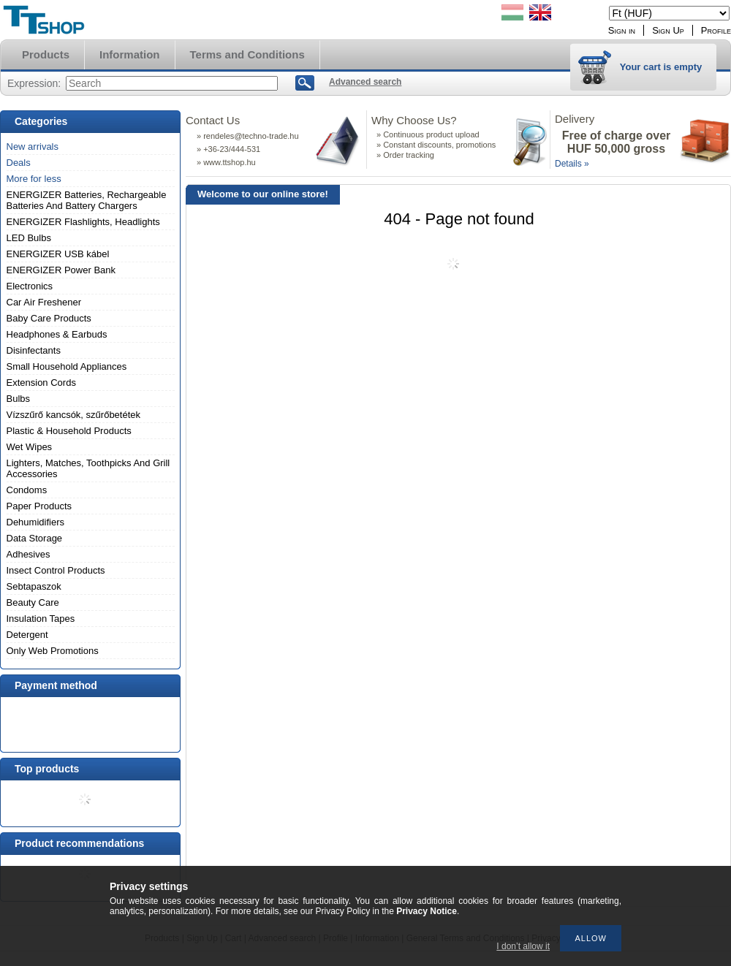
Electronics (30, 286)
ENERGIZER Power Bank (61, 270)
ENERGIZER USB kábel (58, 253)
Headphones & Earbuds (57, 334)
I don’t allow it (523, 946)
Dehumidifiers (35, 522)
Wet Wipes (30, 446)
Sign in (621, 30)
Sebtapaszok (34, 586)
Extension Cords (41, 382)
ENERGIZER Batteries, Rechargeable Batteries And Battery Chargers (87, 200)
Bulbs (19, 398)
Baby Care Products (49, 318)
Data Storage (35, 538)
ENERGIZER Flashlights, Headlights (83, 221)
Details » (572, 164)
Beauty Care (33, 602)
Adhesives (28, 554)
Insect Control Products (56, 570)
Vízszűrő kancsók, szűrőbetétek (74, 414)
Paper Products (39, 506)
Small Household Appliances (67, 366)
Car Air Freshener (44, 302)
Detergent (27, 634)
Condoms (27, 489)
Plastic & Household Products (69, 430)
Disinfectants (34, 350)
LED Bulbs (29, 237)
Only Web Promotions (53, 650)
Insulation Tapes (41, 618)
